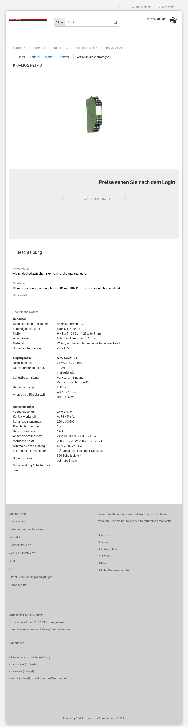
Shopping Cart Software (78, 721)
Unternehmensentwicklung (27, 531)
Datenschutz (17, 587)
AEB (12, 563)
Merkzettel (167, 7)
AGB (12, 571)
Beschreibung (29, 254)
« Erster (20, 59)
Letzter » (65, 59)
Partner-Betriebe (20, 547)
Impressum (17, 523)
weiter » (50, 59)
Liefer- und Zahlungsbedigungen (30, 579)
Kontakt (14, 539)
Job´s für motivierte (22, 555)
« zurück (35, 59)
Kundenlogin (142, 7)
